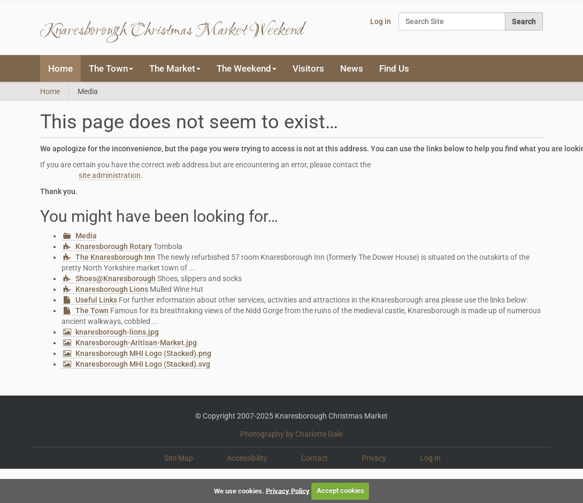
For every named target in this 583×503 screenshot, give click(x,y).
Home (60, 68)
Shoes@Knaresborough (115, 278)
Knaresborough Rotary (113, 246)
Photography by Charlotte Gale (291, 434)
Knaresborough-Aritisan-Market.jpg (136, 342)
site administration (110, 175)
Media (86, 235)
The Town (92, 310)
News (351, 68)
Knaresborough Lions (111, 289)
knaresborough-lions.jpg (117, 332)
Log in (380, 21)
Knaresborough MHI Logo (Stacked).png (143, 353)
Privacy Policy (288, 490)
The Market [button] (175, 68)
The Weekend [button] (247, 68)
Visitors (308, 68)
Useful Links (96, 300)
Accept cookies (340, 490)
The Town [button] (111, 68)
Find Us (394, 68)
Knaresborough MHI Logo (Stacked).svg (142, 364)
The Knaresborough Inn (115, 257)
